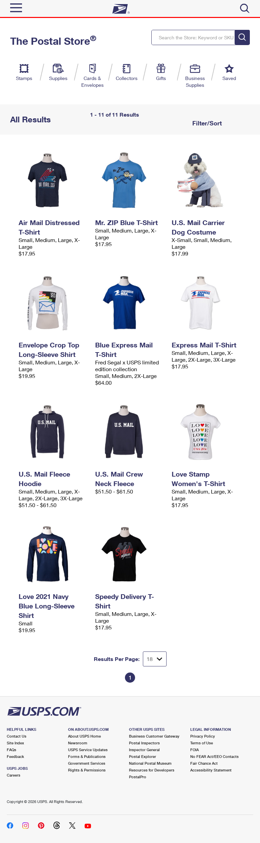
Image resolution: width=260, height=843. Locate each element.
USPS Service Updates (88, 749)
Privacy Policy (202, 736)
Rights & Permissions (87, 770)
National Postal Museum (150, 763)
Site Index (15, 743)
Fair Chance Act (204, 763)
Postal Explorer (142, 756)
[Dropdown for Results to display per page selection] (155, 658)
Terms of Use (201, 743)
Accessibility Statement (211, 770)
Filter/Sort (206, 123)
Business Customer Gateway (154, 736)
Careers (13, 775)
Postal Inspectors (144, 743)
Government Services (86, 763)
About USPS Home (84, 736)
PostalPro (137, 777)
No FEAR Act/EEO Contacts (214, 756)
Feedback (15, 756)
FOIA (194, 749)
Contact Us (16, 736)
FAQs (11, 749)
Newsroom (77, 743)
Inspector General (144, 749)
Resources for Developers (151, 770)
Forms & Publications (87, 756)
